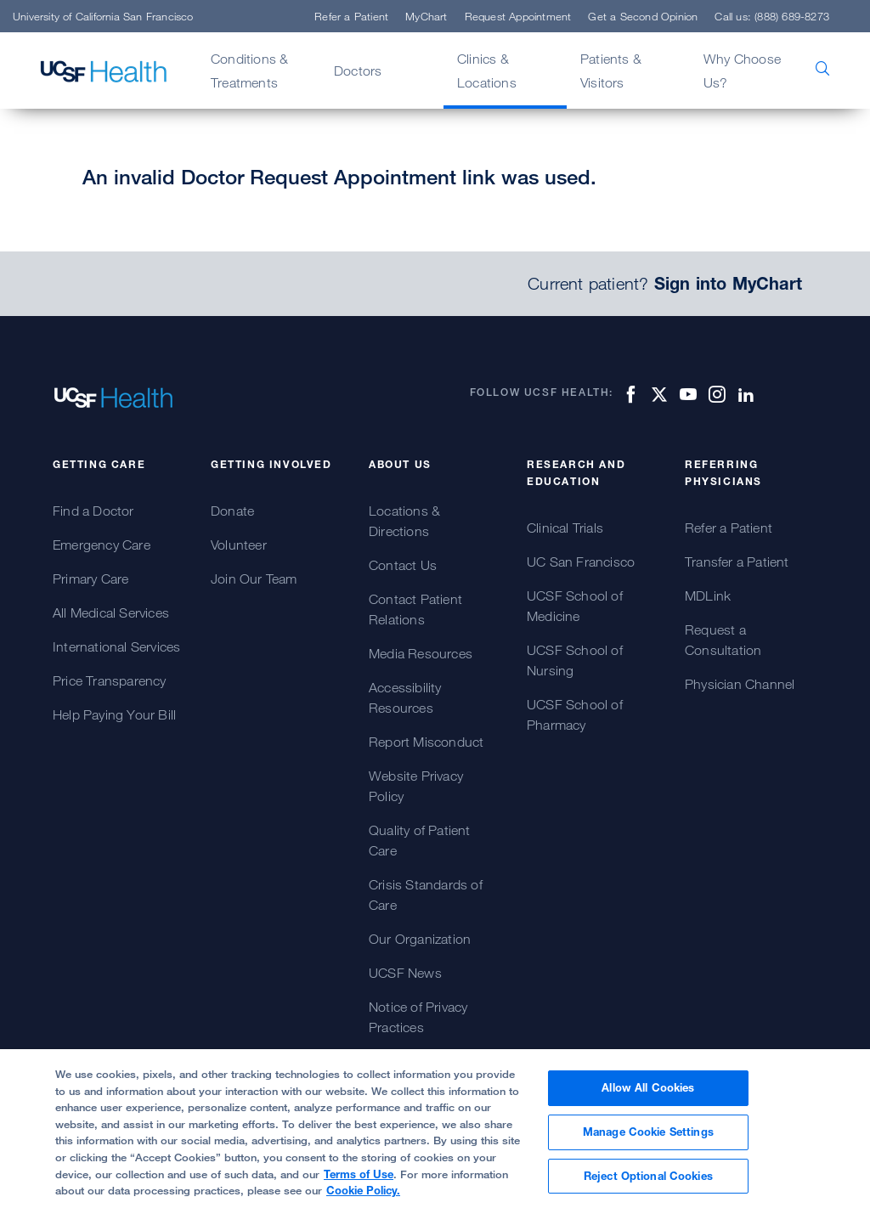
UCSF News (405, 972)
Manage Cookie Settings (648, 1141)
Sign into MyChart (728, 284)
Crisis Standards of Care (426, 894)
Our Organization (420, 938)
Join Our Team (254, 578)
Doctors (357, 70)
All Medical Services (111, 612)
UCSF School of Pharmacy (575, 714)
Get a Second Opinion (643, 16)
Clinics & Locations (487, 70)
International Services (116, 646)
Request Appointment (518, 16)
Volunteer (239, 544)
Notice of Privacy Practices (418, 1017)
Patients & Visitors (610, 70)
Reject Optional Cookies (648, 1184)
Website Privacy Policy (416, 786)
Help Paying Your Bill (114, 714)
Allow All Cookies (648, 1097)
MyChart (426, 16)
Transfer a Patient (737, 561)
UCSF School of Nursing (575, 660)
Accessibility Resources (405, 697)
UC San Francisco (581, 561)
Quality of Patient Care (420, 840)
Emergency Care (101, 544)
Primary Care (90, 578)
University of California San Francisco (103, 16)
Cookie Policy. (363, 1199)
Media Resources (420, 653)
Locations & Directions (404, 521)
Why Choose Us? (742, 70)
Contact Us (403, 565)
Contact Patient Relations (415, 609)
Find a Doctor (93, 510)
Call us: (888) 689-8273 (772, 16)
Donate (232, 510)
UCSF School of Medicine (575, 606)
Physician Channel (739, 683)
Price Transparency (110, 680)
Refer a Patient (351, 16)
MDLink (708, 595)
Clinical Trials (565, 527)
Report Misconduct (426, 741)
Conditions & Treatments (249, 70)
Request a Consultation (723, 640)
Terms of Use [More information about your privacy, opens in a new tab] (358, 1182)
